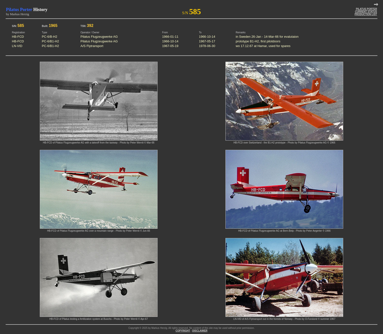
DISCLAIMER (199, 330)
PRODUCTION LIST (366, 14)
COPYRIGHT (183, 330)
